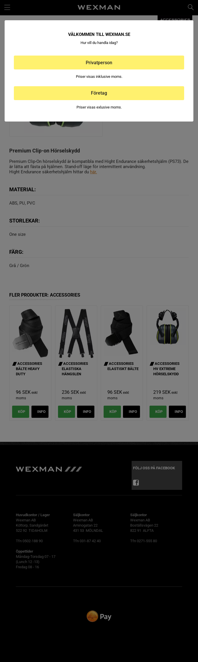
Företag (99, 93)
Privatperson (99, 62)
